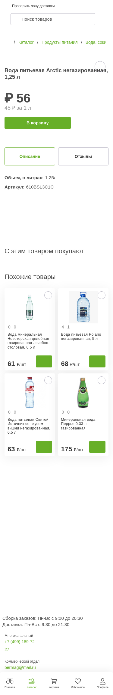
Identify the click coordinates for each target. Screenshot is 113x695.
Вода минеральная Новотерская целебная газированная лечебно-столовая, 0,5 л (29, 340)
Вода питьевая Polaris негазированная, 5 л (81, 336)
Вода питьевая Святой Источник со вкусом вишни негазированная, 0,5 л (29, 426)
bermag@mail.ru (20, 667)
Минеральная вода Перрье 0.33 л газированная (78, 423)
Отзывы (83, 156)
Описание (29, 156)
